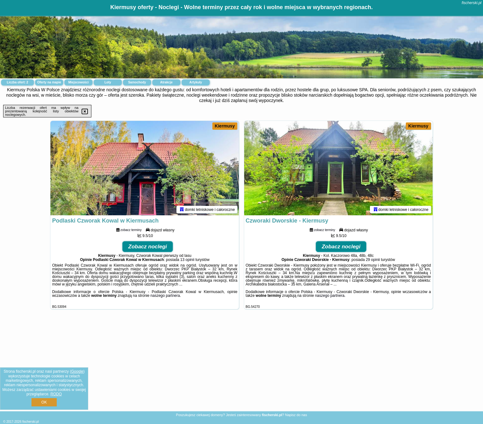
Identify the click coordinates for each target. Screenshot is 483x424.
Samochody (137, 82)
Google (77, 371)
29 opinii (373, 259)
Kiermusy (225, 125)
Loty (107, 82)
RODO (56, 394)
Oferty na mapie (49, 82)
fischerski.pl (471, 3)
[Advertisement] (242, 365)
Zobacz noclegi (147, 247)
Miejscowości (78, 82)
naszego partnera (165, 295)
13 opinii (187, 259)
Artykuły (195, 82)
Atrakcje (166, 82)
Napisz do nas (296, 415)
